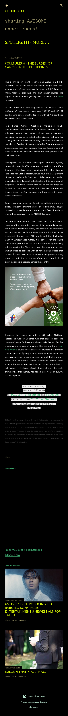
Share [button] (7, 457)
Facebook (52, 394)
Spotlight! (17, 42)
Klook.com (12, 555)
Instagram (32, 394)
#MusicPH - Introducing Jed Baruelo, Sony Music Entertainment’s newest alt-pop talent (33, 609)
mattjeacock (41, 702)
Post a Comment (19, 620)
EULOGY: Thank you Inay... (25, 671)
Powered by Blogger (34, 696)
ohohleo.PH (15, 11)
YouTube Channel (43, 399)
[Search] (61, 5)
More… (41, 42)
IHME (60, 96)
